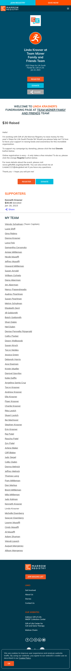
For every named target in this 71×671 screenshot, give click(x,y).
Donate (35, 85)
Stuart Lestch (11, 415)
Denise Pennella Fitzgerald (18, 331)
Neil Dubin (10, 326)
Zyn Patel (9, 443)
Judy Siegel (10, 457)
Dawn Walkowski (14, 340)
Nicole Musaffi (12, 256)
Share (10, 209)
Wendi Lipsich (12, 541)
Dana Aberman (13, 280)
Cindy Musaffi (12, 527)
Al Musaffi (10, 531)
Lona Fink (10, 242)
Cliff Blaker (10, 452)
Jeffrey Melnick (12, 471)
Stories (28, 599)
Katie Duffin (11, 378)
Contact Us (29, 603)
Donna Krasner (12, 238)
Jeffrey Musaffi (12, 261)
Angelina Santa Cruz (15, 382)
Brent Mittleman (13, 489)
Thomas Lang (12, 475)
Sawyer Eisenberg (14, 517)
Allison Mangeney (14, 550)
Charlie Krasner (13, 406)
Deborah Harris (13, 359)
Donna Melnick (12, 466)
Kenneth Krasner (13, 503)
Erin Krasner (11, 429)
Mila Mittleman (12, 494)
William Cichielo (13, 275)
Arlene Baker (11, 447)
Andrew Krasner (13, 392)
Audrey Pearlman (14, 294)
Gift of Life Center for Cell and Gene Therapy (34, 624)
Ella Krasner (11, 396)
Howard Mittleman (14, 266)
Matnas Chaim (31, 630)
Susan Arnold (12, 270)
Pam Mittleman (12, 480)
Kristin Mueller (12, 368)
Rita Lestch (10, 410)
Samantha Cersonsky (16, 247)
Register (35, 79)
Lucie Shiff (10, 228)
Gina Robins (11, 233)
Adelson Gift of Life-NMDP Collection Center (35, 618)
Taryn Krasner (12, 387)
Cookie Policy (25, 658)
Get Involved (30, 590)
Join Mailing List (35, 577)
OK (9, 663)
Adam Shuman (12, 536)
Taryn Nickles (12, 350)
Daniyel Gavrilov (13, 373)
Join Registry (18, 2)
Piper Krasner (12, 401)
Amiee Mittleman (13, 252)
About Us (29, 594)
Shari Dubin (11, 322)
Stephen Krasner (13, 424)
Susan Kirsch (11, 345)
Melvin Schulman (13, 303)
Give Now (53, 2)
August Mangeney (14, 545)
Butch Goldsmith (13, 317)
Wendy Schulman (14, 224)
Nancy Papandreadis (16, 289)
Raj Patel (9, 433)
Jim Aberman (11, 284)
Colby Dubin (11, 461)
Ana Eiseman (11, 364)
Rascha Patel (11, 438)
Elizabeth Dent (12, 308)
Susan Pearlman (13, 298)
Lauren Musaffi (12, 522)
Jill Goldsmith (11, 312)
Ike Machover (11, 420)
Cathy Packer (12, 336)
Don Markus (11, 485)
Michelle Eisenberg (14, 513)
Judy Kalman (11, 499)
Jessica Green (12, 354)
